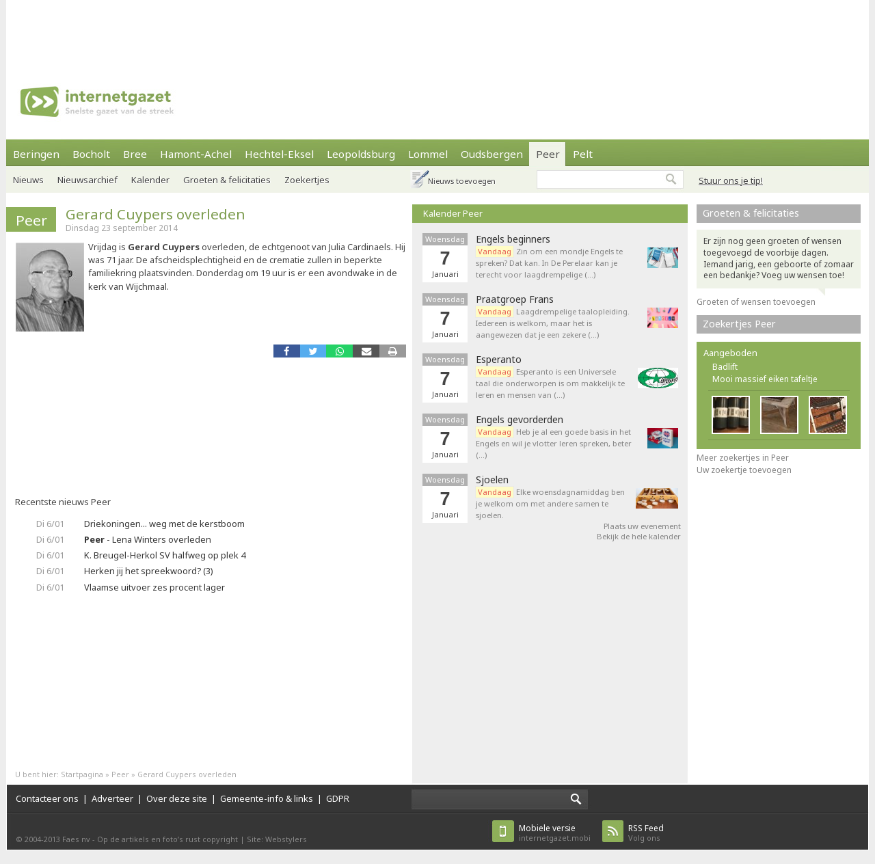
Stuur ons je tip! (731, 180)
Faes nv (76, 839)
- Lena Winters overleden (147, 539)
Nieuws (28, 180)
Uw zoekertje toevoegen (744, 470)
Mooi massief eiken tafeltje (765, 379)
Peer (548, 154)
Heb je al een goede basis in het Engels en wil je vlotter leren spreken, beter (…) (554, 443)
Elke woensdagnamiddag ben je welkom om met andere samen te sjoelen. (550, 503)
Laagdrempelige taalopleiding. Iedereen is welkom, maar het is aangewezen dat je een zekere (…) (553, 323)
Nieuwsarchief (87, 180)
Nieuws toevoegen (462, 181)
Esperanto (499, 359)
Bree (135, 154)
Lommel (428, 154)
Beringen (36, 154)
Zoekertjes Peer (739, 323)
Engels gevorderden (519, 420)
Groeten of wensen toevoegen (756, 302)
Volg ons (646, 833)
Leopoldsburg (361, 154)
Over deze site (176, 798)
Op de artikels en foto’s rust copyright (167, 839)
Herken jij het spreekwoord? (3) (148, 571)
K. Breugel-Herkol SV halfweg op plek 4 (164, 555)
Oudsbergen (492, 154)
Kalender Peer (453, 213)
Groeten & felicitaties (227, 180)
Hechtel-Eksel (279, 154)
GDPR (337, 798)
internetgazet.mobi (555, 833)
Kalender (150, 180)
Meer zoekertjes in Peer (743, 457)
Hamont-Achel (196, 154)
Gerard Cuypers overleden (155, 214)
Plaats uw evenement (642, 526)
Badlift (725, 367)
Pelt (583, 154)
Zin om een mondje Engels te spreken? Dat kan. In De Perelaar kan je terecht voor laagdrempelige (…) (549, 263)
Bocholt (91, 154)
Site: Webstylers (277, 839)
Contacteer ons (47, 798)
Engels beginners (513, 239)
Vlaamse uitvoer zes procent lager (154, 587)
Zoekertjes (306, 180)
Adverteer (112, 798)
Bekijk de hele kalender (639, 536)
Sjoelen (492, 480)
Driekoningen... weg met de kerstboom (164, 523)
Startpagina (82, 774)
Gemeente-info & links (266, 798)
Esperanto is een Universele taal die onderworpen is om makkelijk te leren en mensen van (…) (550, 383)
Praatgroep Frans (515, 299)
